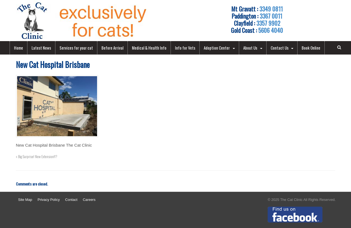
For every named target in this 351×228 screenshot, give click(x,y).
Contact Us (279, 48)
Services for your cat (76, 48)
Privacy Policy (49, 200)
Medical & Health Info (149, 48)
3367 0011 (271, 16)
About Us (250, 48)
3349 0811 (271, 8)
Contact (71, 200)
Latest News (41, 48)
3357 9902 (268, 23)
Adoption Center (217, 48)
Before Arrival (112, 48)
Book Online (311, 48)
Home (18, 48)
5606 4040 (270, 30)
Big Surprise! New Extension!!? (36, 156)
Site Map (25, 200)
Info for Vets (185, 48)
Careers (89, 200)
